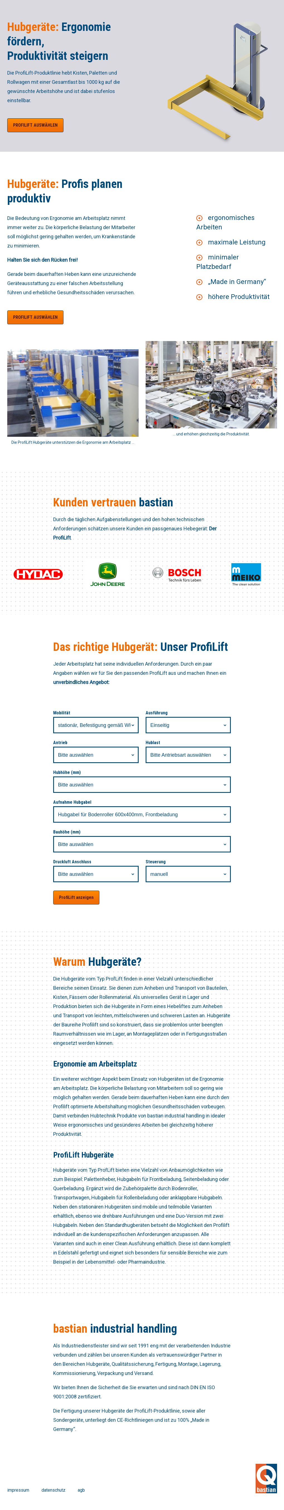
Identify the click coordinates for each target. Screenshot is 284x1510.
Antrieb (60, 742)
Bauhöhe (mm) (66, 832)
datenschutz (53, 1490)
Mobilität (61, 712)
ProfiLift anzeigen (76, 897)
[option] (211, 76)
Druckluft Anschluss (72, 861)
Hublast (153, 742)
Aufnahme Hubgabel (72, 802)
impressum (18, 1490)
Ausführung (157, 712)
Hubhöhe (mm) (67, 772)
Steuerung (156, 861)
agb (81, 1490)
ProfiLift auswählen (35, 125)
